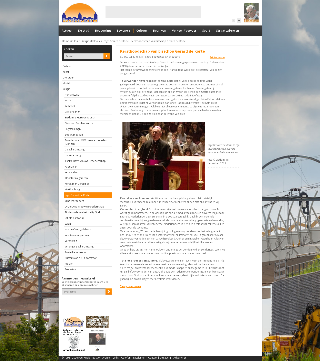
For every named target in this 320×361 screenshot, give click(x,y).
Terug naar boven (130, 286)
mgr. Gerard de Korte (116, 41)
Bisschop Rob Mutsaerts (79, 123)
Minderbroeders (74, 201)
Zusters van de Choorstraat (81, 258)
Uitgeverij (165, 357)
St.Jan (68, 223)
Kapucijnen (71, 166)
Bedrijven (159, 30)
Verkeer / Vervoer (184, 30)
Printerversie (217, 57)
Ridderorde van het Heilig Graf (82, 212)
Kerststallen (71, 172)
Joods (68, 100)
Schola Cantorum (74, 218)
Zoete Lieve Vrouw (75, 252)
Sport (206, 30)
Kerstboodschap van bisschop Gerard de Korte (158, 41)
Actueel (67, 30)
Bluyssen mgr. (73, 129)
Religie (85, 41)
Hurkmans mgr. (73, 155)
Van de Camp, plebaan (78, 229)
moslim (69, 263)
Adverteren (180, 357)
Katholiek (96, 41)
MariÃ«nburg (72, 189)
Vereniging (71, 241)
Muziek (67, 83)
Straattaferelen (227, 30)
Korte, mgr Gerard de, (77, 183)
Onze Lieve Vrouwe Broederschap (84, 206)
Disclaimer (139, 357)
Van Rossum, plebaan (77, 235)
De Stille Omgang (74, 149)
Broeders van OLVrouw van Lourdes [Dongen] (86, 142)
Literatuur (68, 77)
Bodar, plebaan (74, 134)
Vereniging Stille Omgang (79, 246)
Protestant (71, 269)
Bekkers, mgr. (72, 112)
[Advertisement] (153, 12)
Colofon (126, 357)
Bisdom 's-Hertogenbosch (80, 117)
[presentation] (85, 302)
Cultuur (141, 30)
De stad (83, 30)
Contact (152, 357)
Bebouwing (103, 30)
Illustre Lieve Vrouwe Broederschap (85, 161)
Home (65, 41)
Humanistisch (72, 94)
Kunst (66, 72)
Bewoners (123, 30)
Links (116, 357)
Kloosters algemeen (76, 178)
